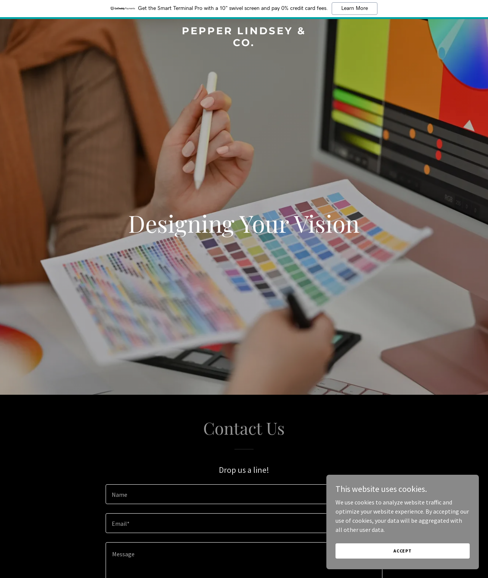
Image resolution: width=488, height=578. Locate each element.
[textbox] (244, 494)
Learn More (354, 8)
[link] (244, 44)
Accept (402, 556)
